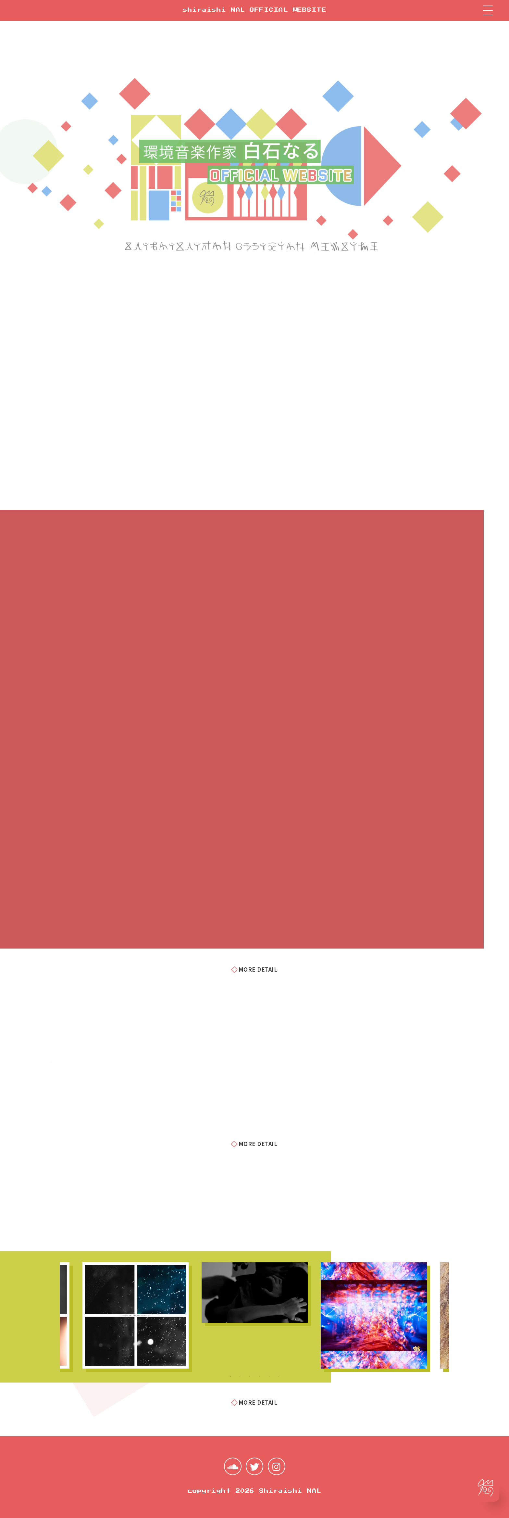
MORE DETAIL (254, 969)
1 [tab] (230, 1376)
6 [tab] (279, 1376)
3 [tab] (249, 1376)
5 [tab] (269, 1376)
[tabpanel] (255, 1292)
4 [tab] (259, 1376)
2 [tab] (240, 1376)
